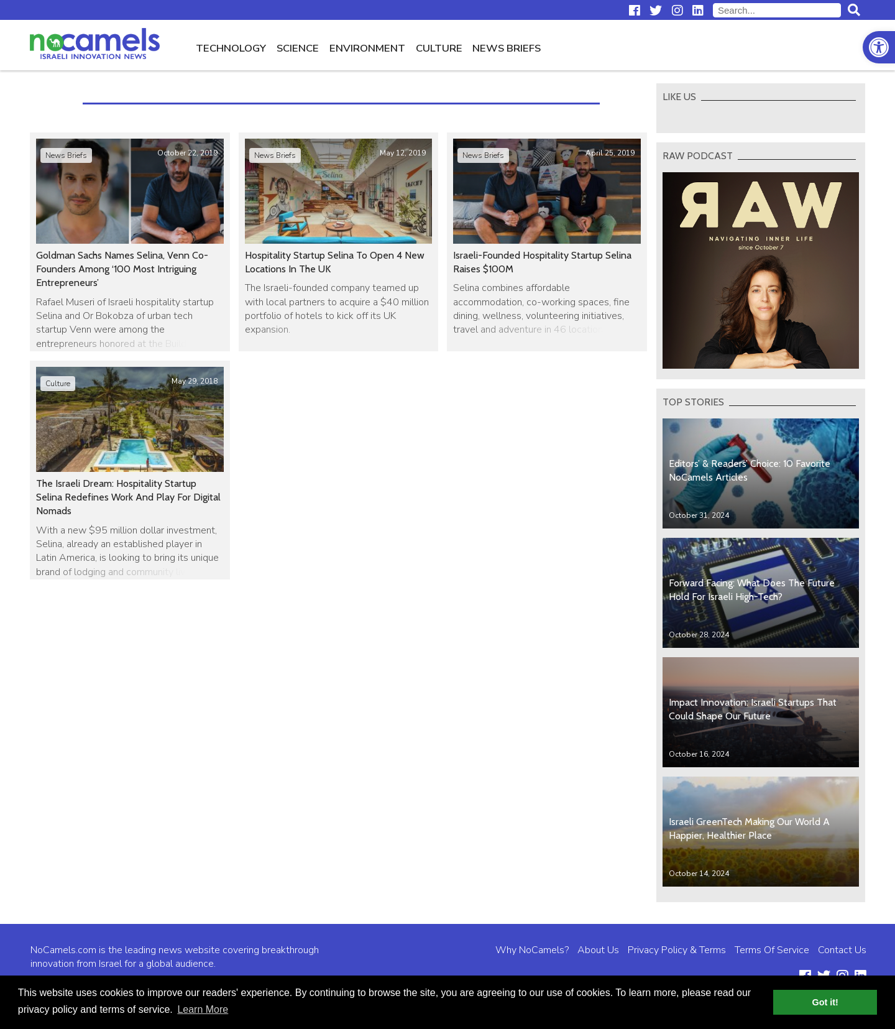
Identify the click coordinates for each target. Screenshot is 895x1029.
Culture (439, 48)
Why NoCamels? (532, 950)
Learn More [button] (202, 1009)
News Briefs (506, 48)
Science (298, 48)
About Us (598, 950)
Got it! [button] (825, 1002)
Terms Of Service (772, 950)
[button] (879, 47)
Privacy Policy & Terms (677, 950)
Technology (231, 48)
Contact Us (842, 950)
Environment (367, 48)
